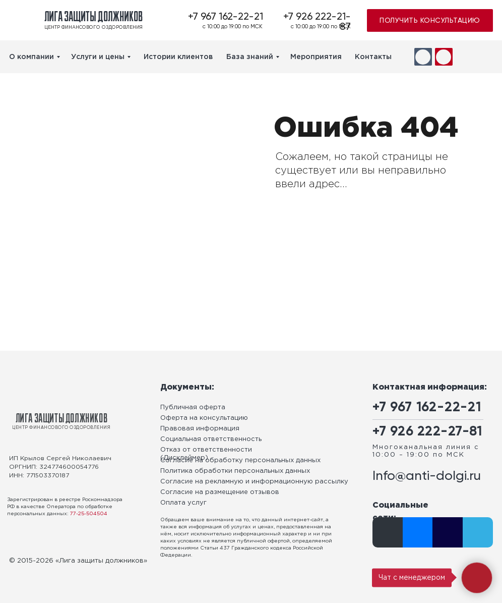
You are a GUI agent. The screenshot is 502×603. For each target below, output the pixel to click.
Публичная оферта (192, 407)
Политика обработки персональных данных (235, 471)
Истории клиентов (178, 57)
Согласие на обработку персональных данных (240, 460)
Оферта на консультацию (204, 418)
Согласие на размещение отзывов (219, 492)
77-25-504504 (88, 514)
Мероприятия (316, 57)
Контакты (373, 57)
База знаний (249, 57)
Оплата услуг (183, 503)
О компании (31, 57)
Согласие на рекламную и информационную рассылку (254, 481)
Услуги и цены (97, 57)
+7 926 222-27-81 (427, 431)
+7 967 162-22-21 (225, 17)
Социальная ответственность (211, 439)
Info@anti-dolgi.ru (426, 476)
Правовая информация (199, 428)
